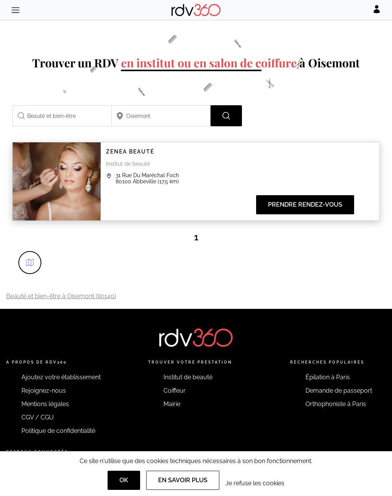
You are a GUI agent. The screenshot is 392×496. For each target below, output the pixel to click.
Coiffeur (174, 390)
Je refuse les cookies (254, 483)
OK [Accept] (123, 480)
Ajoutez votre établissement (61, 377)
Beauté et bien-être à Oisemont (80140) (61, 296)
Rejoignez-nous (43, 390)
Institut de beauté (187, 377)
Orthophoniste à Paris (335, 404)
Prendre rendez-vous (305, 204)
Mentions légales (45, 404)
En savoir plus (182, 480)
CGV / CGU (37, 417)
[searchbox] (62, 115)
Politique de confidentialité (58, 430)
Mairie (171, 404)
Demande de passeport (338, 390)
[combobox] (62, 115)
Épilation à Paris (327, 377)
